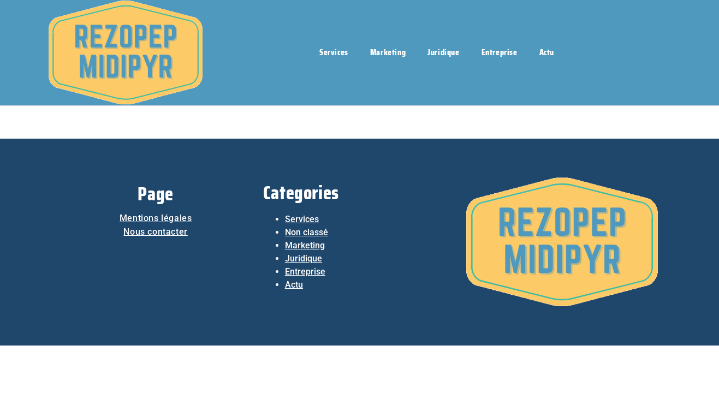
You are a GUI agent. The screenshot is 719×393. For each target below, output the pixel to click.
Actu (546, 52)
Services (333, 52)
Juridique (443, 52)
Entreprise (500, 52)
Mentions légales (156, 218)
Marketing (388, 52)
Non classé (306, 232)
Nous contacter (155, 232)
